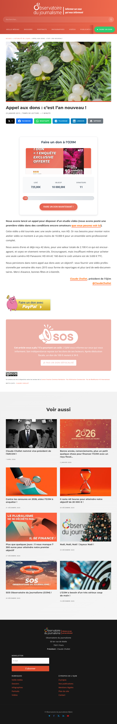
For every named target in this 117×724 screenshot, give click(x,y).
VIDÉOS (72, 29)
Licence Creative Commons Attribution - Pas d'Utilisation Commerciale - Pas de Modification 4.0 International (75, 379)
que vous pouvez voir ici (86, 225)
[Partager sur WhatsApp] (42, 121)
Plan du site (64, 691)
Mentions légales (66, 687)
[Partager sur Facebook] (24, 121)
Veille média (17, 680)
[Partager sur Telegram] (61, 121)
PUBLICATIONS (86, 29)
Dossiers (15, 683)
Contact (62, 695)
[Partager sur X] (10, 121)
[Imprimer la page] (95, 121)
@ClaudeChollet (101, 283)
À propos (62, 680)
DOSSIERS (28, 29)
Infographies (17, 687)
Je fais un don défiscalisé (58, 364)
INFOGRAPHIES (58, 29)
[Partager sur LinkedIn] (79, 121)
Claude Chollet (22, 383)
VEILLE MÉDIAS (12, 29)
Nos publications (66, 683)
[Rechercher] (111, 19)
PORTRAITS (42, 29)
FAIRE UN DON (104, 29)
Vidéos (15, 695)
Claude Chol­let (78, 278)
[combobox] (56, 19)
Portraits (15, 691)
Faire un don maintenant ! (58, 207)
